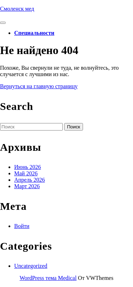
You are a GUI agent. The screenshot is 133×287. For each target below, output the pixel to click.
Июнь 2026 (27, 167)
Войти (21, 226)
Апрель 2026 (29, 180)
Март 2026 (27, 186)
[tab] (3, 23)
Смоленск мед (17, 9)
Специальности (34, 33)
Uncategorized (30, 266)
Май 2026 (26, 173)
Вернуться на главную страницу (39, 86)
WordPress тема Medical (48, 278)
